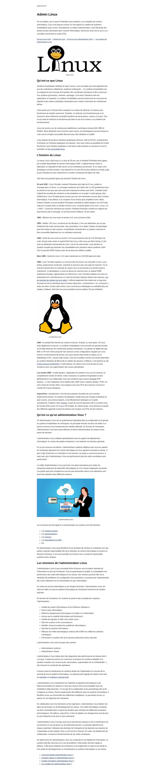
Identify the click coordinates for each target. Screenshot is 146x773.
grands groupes (51, 531)
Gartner (64, 403)
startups (48, 537)
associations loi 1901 (53, 540)
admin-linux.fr (41, 6)
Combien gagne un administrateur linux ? (57, 758)
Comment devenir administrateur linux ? (57, 755)
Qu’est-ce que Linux (44, 39)
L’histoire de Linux (58, 39)
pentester (43, 677)
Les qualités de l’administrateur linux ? (56, 764)
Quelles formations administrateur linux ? (57, 761)
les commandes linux (56, 149)
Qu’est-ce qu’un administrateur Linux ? (80, 39)
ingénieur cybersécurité (59, 677)
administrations (51, 534)
